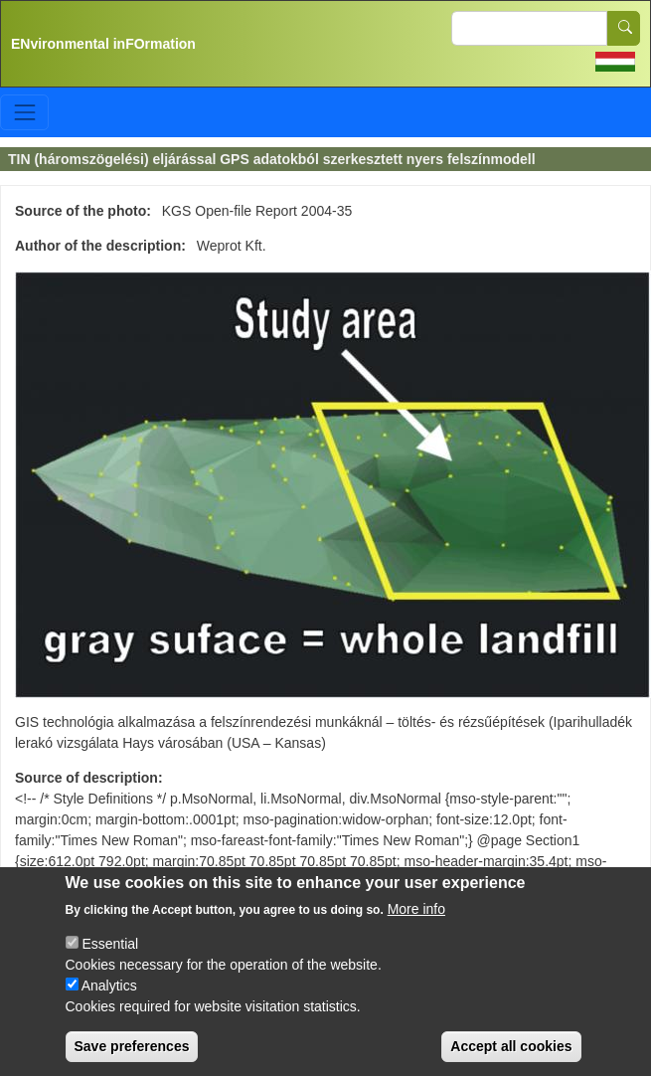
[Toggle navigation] (24, 111)
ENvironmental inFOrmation (103, 44)
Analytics (109, 1004)
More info (416, 928)
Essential (109, 963)
